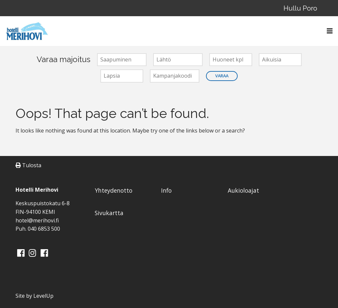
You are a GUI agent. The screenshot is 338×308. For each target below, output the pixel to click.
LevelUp (43, 295)
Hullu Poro (300, 8)
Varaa (221, 76)
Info (166, 190)
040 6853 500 (44, 228)
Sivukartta (109, 213)
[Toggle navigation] (327, 31)
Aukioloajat (243, 190)
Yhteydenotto (113, 190)
